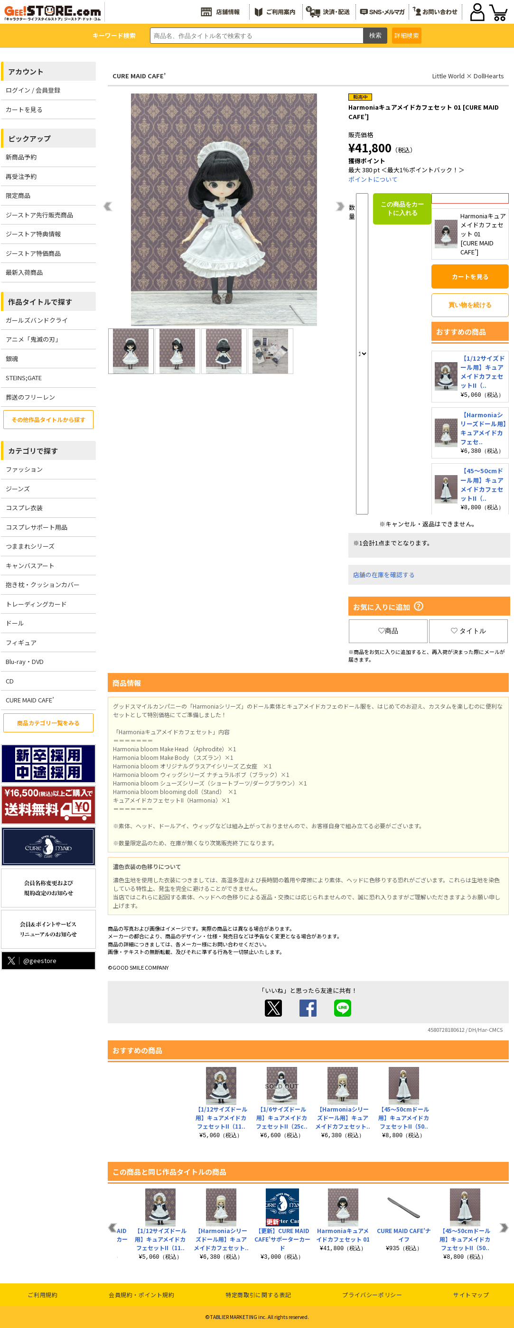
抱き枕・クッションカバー (43, 584)
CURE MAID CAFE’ (30, 699)
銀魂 (12, 358)
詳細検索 (406, 35)
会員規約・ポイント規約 (142, 1295)
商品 (388, 631)
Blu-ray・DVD (25, 661)
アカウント (26, 71)
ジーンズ (18, 488)
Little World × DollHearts (468, 75)
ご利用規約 (42, 1295)
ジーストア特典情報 (33, 233)
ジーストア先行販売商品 (39, 214)
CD (10, 680)
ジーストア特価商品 (33, 253)
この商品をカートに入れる (402, 208)
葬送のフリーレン (30, 397)
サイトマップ (471, 1295)
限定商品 (18, 195)
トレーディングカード (36, 603)
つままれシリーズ (30, 546)
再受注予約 (21, 176)
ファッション (24, 469)
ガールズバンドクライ (37, 320)
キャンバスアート (30, 565)
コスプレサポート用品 (36, 527)
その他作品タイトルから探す (48, 419)
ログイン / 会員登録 (33, 89)
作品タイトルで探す (40, 302)
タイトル (468, 631)
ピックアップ (29, 138)
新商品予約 (21, 156)
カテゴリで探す (33, 451)
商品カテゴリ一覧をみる (48, 723)
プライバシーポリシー (372, 1295)
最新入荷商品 (24, 272)
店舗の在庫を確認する (384, 574)
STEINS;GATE (24, 377)
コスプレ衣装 (24, 507)
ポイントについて (373, 179)
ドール (15, 622)
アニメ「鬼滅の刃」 (33, 339)
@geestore (31, 960)
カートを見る (24, 109)
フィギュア (21, 642)
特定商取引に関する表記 (258, 1295)
